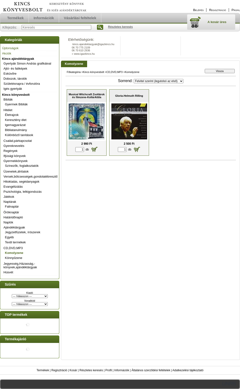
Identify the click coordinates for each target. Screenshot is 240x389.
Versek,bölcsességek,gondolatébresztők (31, 176)
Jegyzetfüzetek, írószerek (22, 232)
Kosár (73, 370)
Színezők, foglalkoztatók (22, 166)
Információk (121, 370)
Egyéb (9, 237)
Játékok (9, 196)
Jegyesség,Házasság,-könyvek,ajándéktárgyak (20, 265)
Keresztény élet (16, 120)
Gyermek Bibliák (16, 104)
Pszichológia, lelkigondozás (23, 191)
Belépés (198, 10)
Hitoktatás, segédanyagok (22, 181)
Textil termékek (15, 242)
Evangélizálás (13, 186)
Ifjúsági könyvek (15, 156)
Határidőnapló (13, 217)
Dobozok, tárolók (15, 78)
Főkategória (74, 72)
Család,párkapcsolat (18, 141)
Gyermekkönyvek (16, 161)
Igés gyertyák (13, 88)
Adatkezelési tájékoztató (187, 370)
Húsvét (8, 272)
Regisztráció (59, 370)
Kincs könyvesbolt (16, 94)
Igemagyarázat (15, 125)
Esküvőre (10, 73)
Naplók (8, 222)
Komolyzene (14, 253)
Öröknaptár (11, 212)
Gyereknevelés (14, 146)
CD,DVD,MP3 (13, 248)
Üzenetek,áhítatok (16, 171)
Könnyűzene (13, 258)
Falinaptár (12, 206)
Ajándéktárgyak (14, 227)
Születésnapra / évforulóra (22, 83)
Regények (11, 151)
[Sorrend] (158, 81)
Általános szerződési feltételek (151, 370)
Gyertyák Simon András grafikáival (27, 63)
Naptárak (10, 201)
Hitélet (8, 110)
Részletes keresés (91, 370)
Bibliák (8, 99)
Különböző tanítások (19, 135)
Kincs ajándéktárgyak (18, 58)
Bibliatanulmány (16, 130)
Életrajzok (12, 115)
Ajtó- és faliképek (15, 68)
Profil (108, 370)
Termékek (42, 370)
